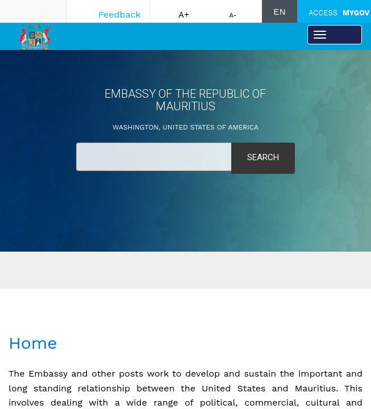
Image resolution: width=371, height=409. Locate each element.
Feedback (119, 14)
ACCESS (339, 13)
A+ (183, 15)
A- (233, 15)
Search (263, 157)
